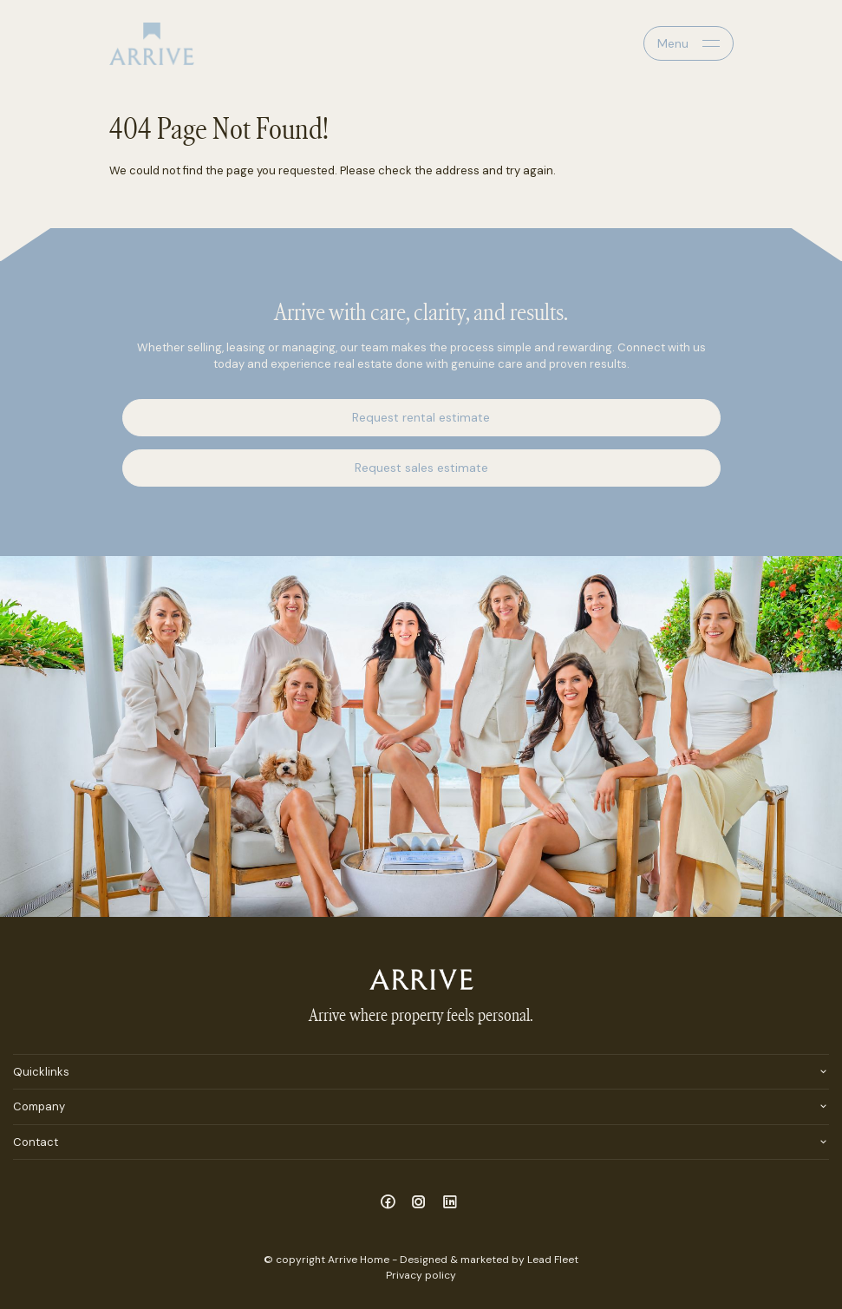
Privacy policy (421, 1275)
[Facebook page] (389, 1203)
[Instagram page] (421, 1203)
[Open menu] (688, 43)
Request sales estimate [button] (421, 467)
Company (39, 1106)
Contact (35, 1142)
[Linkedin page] (450, 1203)
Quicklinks (41, 1071)
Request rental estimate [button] (421, 417)
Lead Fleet (552, 1259)
